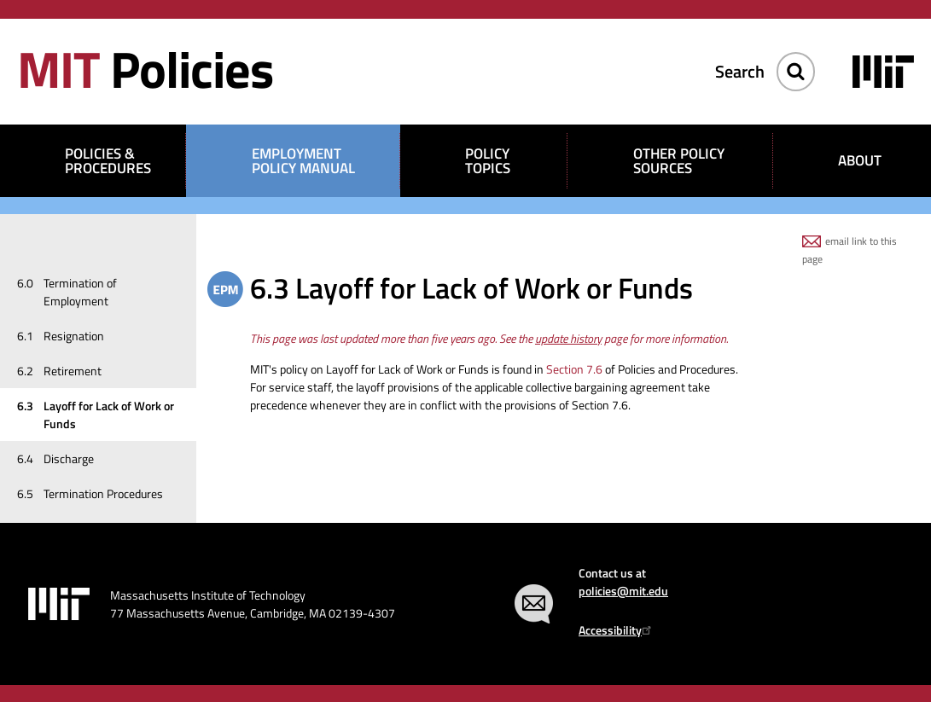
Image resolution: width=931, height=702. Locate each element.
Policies (145, 68)
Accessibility (617, 630)
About (860, 160)
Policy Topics (487, 160)
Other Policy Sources (678, 160)
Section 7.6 (574, 369)
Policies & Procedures (108, 160)
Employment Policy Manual (303, 160)
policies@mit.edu (623, 591)
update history (568, 338)
